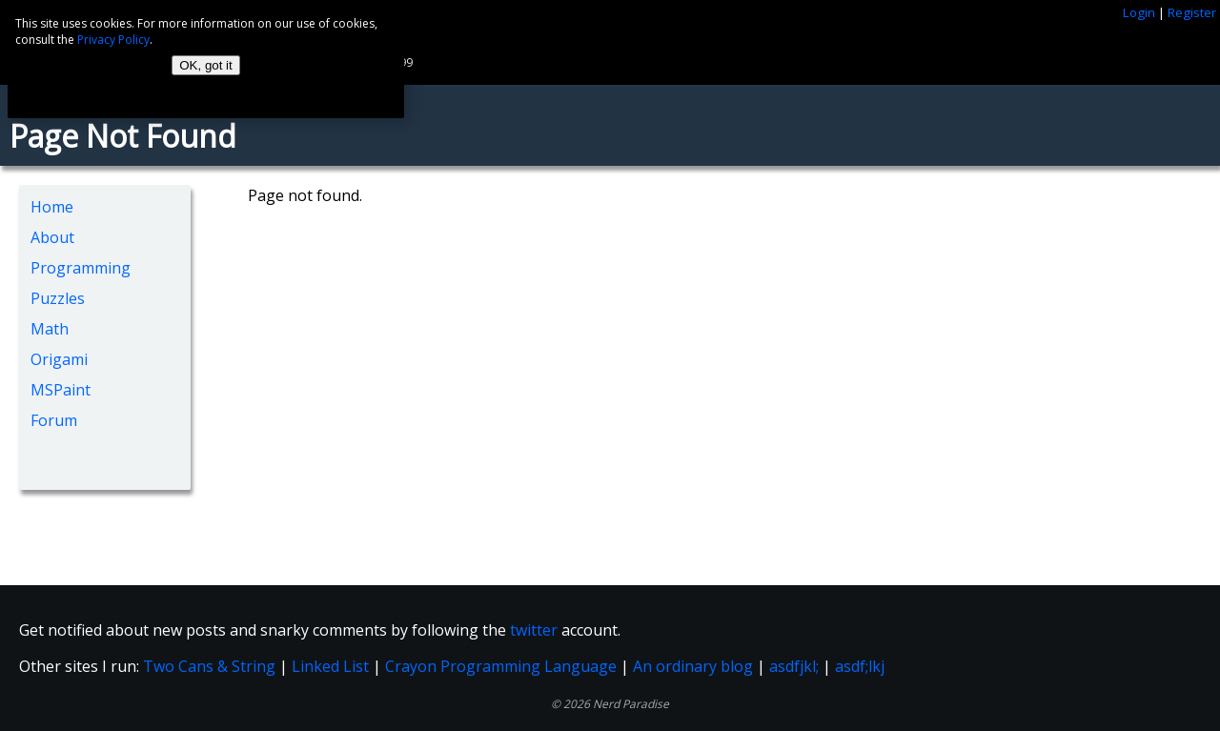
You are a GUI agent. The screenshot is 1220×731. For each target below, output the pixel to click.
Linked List (330, 666)
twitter (534, 629)
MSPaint (60, 389)
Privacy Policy (113, 39)
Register (1192, 12)
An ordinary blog (693, 666)
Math (49, 328)
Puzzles (57, 298)
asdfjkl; (794, 666)
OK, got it (206, 65)
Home (51, 206)
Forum (53, 420)
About (52, 237)
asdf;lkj (859, 666)
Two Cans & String (209, 666)
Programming (80, 267)
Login (1139, 12)
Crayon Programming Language (501, 666)
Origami (59, 359)
